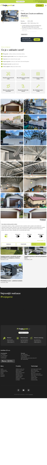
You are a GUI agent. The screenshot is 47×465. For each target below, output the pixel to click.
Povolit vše (38, 244)
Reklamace (3, 375)
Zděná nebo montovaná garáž (36, 374)
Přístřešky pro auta (4, 370)
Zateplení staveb (34, 376)
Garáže (2, 368)
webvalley (31, 393)
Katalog (22, 10)
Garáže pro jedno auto (20, 368)
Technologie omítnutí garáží (36, 368)
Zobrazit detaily (40, 240)
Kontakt (2, 372)
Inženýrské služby (34, 378)
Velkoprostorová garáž (20, 371)
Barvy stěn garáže (34, 369)
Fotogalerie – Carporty (20, 377)
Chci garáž (3, 374)
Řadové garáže (18, 370)
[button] (17, 16)
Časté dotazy (33, 375)
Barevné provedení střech (36, 372)
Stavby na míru (34, 377)
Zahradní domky (4, 369)
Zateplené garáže (19, 375)
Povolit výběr (23, 244)
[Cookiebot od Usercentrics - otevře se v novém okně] (41, 220)
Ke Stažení (18, 378)
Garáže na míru (18, 376)
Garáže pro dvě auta (20, 369)
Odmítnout (8, 244)
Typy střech (33, 371)
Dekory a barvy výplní (35, 370)
